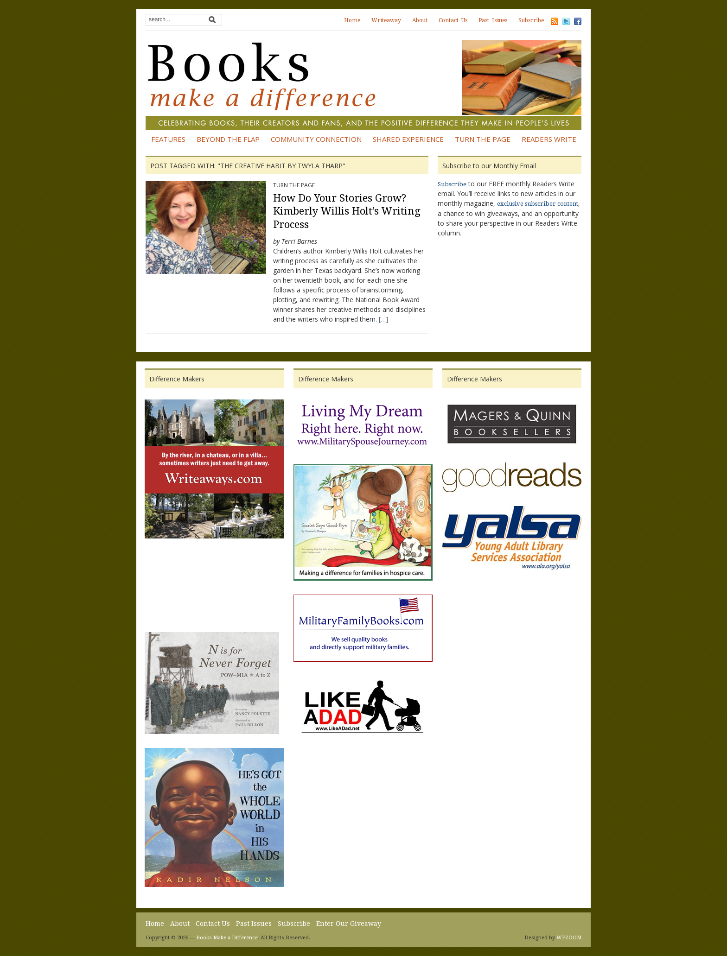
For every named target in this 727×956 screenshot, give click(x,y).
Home (352, 20)
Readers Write (549, 139)
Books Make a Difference (227, 938)
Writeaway (386, 20)
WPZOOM (568, 938)
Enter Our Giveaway (348, 923)
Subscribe (531, 20)
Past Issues (492, 20)
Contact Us (453, 20)
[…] (383, 319)
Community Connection (316, 139)
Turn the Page (482, 139)
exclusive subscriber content (537, 203)
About (419, 20)
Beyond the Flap (228, 139)
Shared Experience (408, 139)
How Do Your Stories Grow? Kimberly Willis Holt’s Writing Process (347, 211)
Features (168, 139)
